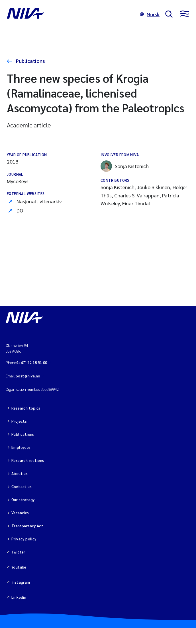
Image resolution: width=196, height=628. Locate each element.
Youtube (18, 567)
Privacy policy (23, 538)
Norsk (150, 14)
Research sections (27, 460)
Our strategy (23, 499)
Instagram (20, 582)
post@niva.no (28, 375)
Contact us (21, 486)
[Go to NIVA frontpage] (70, 14)
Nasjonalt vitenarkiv (39, 201)
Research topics (25, 408)
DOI (20, 210)
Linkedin (18, 597)
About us (19, 473)
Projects (19, 421)
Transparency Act (27, 525)
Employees (21, 447)
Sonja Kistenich (125, 166)
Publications (30, 60)
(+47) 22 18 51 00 (32, 362)
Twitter (18, 552)
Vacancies (20, 512)
